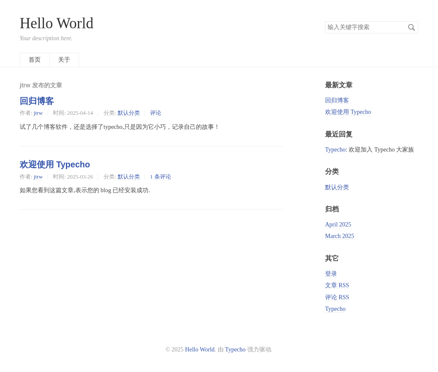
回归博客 (37, 101)
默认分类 (129, 113)
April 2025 (338, 224)
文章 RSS (337, 285)
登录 (331, 274)
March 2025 (339, 236)
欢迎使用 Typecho (55, 164)
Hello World (57, 23)
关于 (64, 60)
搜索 (411, 27)
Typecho (335, 149)
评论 (155, 113)
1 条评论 (160, 176)
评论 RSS (337, 297)
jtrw (38, 113)
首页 (35, 60)
